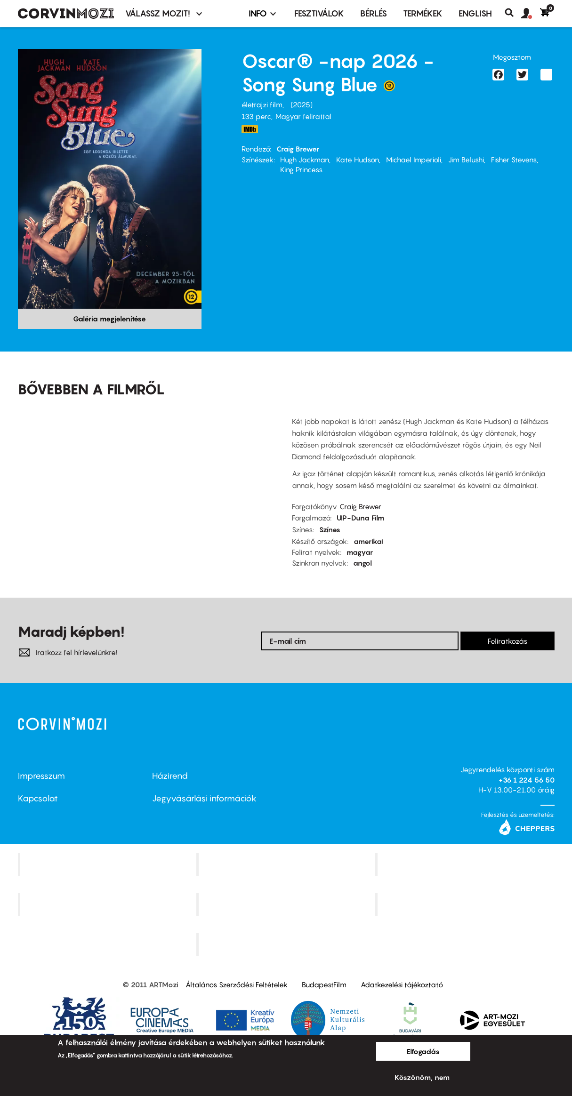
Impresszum (41, 776)
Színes (329, 529)
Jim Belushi (466, 159)
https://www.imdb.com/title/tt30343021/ (250, 129)
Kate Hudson (357, 159)
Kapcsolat (38, 798)
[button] (530, 14)
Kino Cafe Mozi (287, 864)
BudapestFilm (324, 984)
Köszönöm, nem (422, 1077)
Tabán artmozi (466, 904)
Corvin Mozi (108, 864)
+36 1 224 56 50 (527, 780)
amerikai (368, 541)
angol (362, 563)
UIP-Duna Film (360, 517)
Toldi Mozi (287, 944)
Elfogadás (423, 1051)
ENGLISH (475, 13)
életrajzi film (262, 104)
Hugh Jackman (304, 159)
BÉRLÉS (373, 13)
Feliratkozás (507, 641)
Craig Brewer (297, 148)
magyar (359, 552)
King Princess (301, 169)
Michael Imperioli (413, 159)
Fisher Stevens (514, 159)
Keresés (513, 12)
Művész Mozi (465, 864)
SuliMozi (287, 904)
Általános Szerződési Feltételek (236, 984)
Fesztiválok (319, 13)
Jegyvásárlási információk (204, 798)
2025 (301, 104)
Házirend (170, 776)
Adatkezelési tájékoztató (402, 984)
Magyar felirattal (303, 116)
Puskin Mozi (108, 904)
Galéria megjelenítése (109, 318)
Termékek (423, 13)
